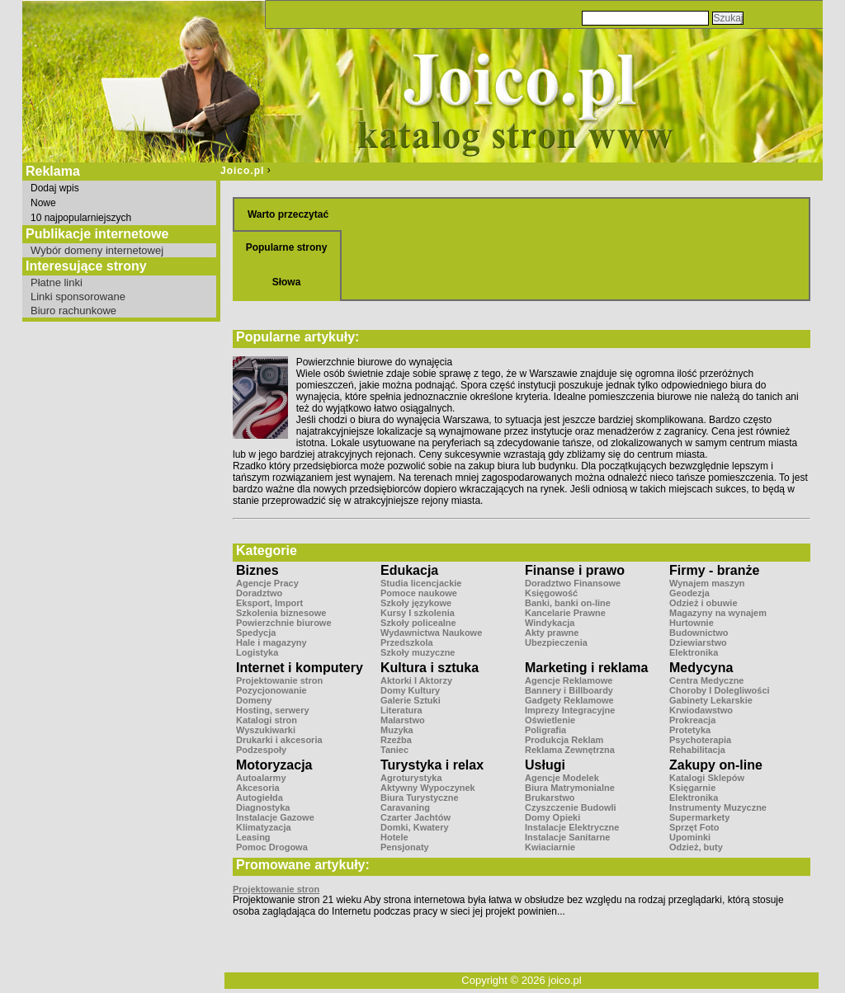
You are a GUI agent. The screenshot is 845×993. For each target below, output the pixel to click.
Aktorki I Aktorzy (416, 680)
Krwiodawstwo (701, 710)
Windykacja (549, 623)
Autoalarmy (261, 778)
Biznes (257, 570)
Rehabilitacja (697, 750)
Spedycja (256, 633)
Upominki (689, 837)
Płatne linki (57, 282)
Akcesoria (258, 788)
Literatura (401, 710)
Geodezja (689, 593)
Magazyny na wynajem (718, 613)
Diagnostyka (263, 807)
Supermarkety (699, 817)
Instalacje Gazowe (275, 817)
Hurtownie (691, 623)
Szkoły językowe (415, 603)
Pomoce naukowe (418, 593)
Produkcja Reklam (564, 740)
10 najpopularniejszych (81, 218)
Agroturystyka (411, 778)
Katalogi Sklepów (706, 778)
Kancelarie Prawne (565, 613)
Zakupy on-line (715, 765)
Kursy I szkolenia (417, 613)
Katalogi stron (266, 720)
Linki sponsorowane (78, 296)
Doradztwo (259, 593)
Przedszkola (406, 642)
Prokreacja (692, 720)
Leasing (253, 837)
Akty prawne (551, 633)
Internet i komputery (299, 668)
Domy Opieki (552, 817)
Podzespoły (261, 750)
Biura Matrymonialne (570, 788)
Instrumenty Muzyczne (718, 807)
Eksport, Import (269, 603)
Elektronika (693, 652)
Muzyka (396, 730)
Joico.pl (242, 170)
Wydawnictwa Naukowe (431, 633)
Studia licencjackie (420, 583)
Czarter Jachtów (415, 817)
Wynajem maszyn (707, 583)
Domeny (253, 700)
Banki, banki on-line (568, 603)
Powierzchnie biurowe (284, 623)
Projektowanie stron (279, 680)
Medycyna (701, 668)
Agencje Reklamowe (568, 680)
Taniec (394, 750)
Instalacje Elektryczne (572, 827)
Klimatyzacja (263, 827)
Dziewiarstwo (698, 642)
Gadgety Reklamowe (569, 700)
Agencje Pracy (267, 583)
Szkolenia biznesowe (281, 613)
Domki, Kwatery (414, 827)
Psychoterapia (700, 740)
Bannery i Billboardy (569, 690)
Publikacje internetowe (97, 234)
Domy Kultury (410, 690)
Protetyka (689, 730)
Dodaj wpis (55, 188)
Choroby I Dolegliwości (719, 690)
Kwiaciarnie (550, 847)
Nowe (43, 203)
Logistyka (257, 652)
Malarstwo (402, 720)
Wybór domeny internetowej (97, 250)
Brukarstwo (550, 797)
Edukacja (409, 570)
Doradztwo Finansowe (573, 583)
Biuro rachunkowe (73, 310)
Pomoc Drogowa (272, 847)
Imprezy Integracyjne (570, 710)
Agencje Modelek (562, 778)
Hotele (394, 837)
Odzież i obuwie (703, 603)
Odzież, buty (696, 847)
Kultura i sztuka (429, 668)
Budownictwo (699, 633)
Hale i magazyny (271, 642)
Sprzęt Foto (694, 827)
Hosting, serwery (272, 710)
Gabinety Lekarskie (711, 700)
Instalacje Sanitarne (567, 837)
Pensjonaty (404, 847)
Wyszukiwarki (265, 730)
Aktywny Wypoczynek (427, 788)
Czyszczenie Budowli (570, 807)
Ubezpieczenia (556, 642)
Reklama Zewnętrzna (570, 750)
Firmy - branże (714, 570)
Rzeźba (396, 740)
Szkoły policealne (418, 623)
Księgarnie (692, 788)
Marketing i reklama (586, 668)
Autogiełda (259, 797)
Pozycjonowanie (271, 690)
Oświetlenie (550, 720)
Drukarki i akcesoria (279, 740)
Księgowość (551, 593)
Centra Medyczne (706, 680)
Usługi (545, 765)
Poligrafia (545, 730)
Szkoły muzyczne (417, 652)
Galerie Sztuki (410, 700)
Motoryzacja (274, 765)
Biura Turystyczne (419, 797)
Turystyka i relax (432, 765)
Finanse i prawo (575, 570)
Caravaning (405, 807)
